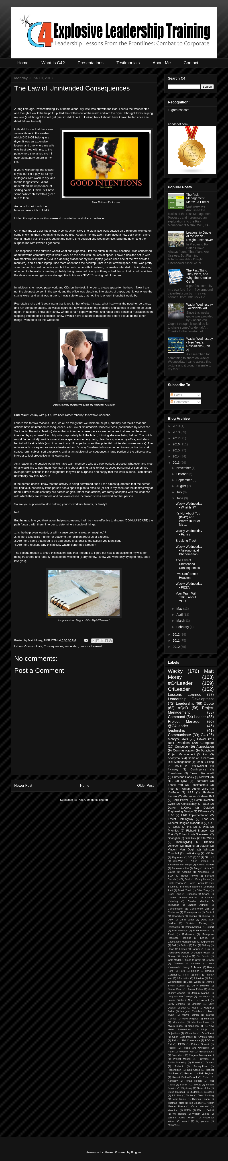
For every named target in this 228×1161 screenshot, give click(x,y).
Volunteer (173, 1110)
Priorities (173, 830)
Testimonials (128, 62)
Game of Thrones (199, 758)
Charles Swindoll (197, 905)
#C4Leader (180, 683)
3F (206, 857)
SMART (184, 1084)
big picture (202, 1121)
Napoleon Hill (195, 1026)
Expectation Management (182, 941)
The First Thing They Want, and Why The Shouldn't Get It (199, 276)
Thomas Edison (201, 1099)
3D (198, 857)
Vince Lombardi (200, 1106)
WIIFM (187, 1110)
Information (183, 978)
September (184, 480)
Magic (195, 1007)
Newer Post (23, 785)
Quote (209, 703)
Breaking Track (186, 540)
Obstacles (190, 1033)
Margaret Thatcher (191, 1011)
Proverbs (204, 1059)
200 (190, 857)
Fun (208, 949)
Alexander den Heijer (180, 864)
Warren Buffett (205, 1110)
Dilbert (210, 927)
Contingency (198, 769)
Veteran (204, 845)
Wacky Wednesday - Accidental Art (199, 306)
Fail (174, 945)
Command (176, 717)
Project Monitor (182, 1059)
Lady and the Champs (180, 996)
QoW (184, 780)
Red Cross (193, 1069)
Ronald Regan (193, 1080)
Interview (199, 978)
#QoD (183, 708)
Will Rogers (179, 1113)
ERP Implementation (194, 815)
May (179, 608)
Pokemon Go (186, 1051)
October (182, 474)
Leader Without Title (180, 1000)
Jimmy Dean (175, 989)
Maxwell (204, 777)
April (179, 614)
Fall (195, 945)
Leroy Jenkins (176, 1003)
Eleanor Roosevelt (202, 773)
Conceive (181, 746)
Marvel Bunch (190, 1014)
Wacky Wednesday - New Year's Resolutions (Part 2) (199, 344)
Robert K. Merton (40, 431)
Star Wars (207, 838)
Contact (191, 62)
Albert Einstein (199, 861)
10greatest (177, 857)
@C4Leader (178, 726)
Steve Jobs (203, 1088)
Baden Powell (189, 875)
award (185, 1121)
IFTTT (186, 974)
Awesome (203, 872)
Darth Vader (187, 919)
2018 (177, 432)
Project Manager (184, 721)
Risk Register (206, 1073)
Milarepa (209, 1018)
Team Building (205, 762)
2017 (177, 438)
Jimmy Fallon (195, 989)
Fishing (206, 945)
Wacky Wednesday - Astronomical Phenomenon (189, 550)
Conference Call (199, 908)
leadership (71, 646)
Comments (180, 402)
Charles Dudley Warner (182, 897)
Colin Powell (180, 800)
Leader (200, 717)
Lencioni (204, 1000)
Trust (171, 788)
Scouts (197, 1084)
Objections (174, 1033)
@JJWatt (178, 861)
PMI (174, 1040)
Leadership (185, 703)
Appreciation (205, 746)
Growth (210, 960)
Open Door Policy (182, 1036)
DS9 (170, 919)
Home (23, 62)
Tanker (190, 1095)
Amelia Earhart (205, 864)
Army (197, 868)
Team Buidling (206, 1095)
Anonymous (175, 758)
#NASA (210, 853)
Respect (188, 1073)
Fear (205, 819)
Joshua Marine (200, 993)
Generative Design (178, 952)
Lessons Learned (91, 646)
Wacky (175, 671)
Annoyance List (180, 868)
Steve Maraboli (176, 1092)
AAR (190, 792)
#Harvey (173, 769)
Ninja (204, 1029)
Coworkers (178, 916)
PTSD (181, 1044)
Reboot (179, 1066)
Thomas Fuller (176, 1102)
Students (195, 1092)
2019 (177, 426)
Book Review (175, 883)
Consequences (53, 646)
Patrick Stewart (200, 1044)
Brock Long (174, 894)
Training (190, 845)
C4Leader (179, 689)
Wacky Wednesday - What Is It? (189, 505)
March (181, 620)
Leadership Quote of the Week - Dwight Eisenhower (199, 236)
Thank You (175, 784)
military (172, 1125)
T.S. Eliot (176, 1095)
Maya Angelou (190, 1018)
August (181, 486)
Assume (186, 872)
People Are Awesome (196, 1047)
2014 (177, 456)
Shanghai (174, 838)
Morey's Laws (178, 739)
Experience (207, 941)
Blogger (136, 1152)
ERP (171, 815)
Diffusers (203, 811)
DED (206, 803)
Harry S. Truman (192, 967)
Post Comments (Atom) (93, 799)
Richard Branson (197, 830)
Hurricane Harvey (183, 777)
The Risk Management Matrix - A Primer (197, 198)
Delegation (174, 927)
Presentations (91, 62)
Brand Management (191, 886)
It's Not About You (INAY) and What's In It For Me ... (188, 519)
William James (200, 1113)
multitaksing (192, 853)
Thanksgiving (183, 842)
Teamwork (201, 780)
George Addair (201, 952)
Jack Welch (194, 981)
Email (171, 934)
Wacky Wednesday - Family (189, 532)
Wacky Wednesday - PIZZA (189, 585)
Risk (170, 834)
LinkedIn (196, 1003)
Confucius (173, 912)
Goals (176, 826)
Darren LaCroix (179, 807)
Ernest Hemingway (180, 819)
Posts (176, 395)
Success (209, 1092)
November (183, 468)
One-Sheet (208, 1033)
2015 (177, 450)
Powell (201, 739)
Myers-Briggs (175, 1026)
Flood (171, 949)
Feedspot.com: (178, 124)
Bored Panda (196, 883)
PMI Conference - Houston (188, 575)
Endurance (188, 934)
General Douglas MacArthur (185, 823)
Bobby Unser (202, 879)
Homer (195, 971)
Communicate (33, 646)
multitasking (199, 765)
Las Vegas (204, 996)
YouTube (173, 792)
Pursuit (196, 1062)
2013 (177, 462)
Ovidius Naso (206, 1036)
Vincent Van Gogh (181, 849)
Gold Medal (174, 960)
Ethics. (204, 938)
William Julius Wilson (181, 1117)
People (172, 1047)
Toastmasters (199, 784)
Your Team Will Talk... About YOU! (186, 597)
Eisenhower (175, 773)
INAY (198, 974)
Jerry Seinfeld (200, 985)
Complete (207, 743)
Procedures (178, 1055)
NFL (170, 780)
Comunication (175, 908)
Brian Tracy (203, 890)
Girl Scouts (202, 956)
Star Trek (190, 838)
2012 (177, 634)
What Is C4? (53, 62)
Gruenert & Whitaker (187, 963)
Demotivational (193, 927)
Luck (183, 1007)
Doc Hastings (179, 930)
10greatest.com (178, 110)
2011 (177, 640)
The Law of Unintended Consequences (188, 564)
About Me (162, 62)
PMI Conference (190, 1040)
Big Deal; (185, 879)
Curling (206, 916)
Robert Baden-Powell (184, 1077)
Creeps (193, 916)
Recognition (200, 1066)
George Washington (179, 956)
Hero (182, 971)
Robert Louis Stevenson (194, 834)
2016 (177, 444)
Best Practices (178, 743)
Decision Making (196, 923)
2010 (177, 646)
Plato (171, 1051)
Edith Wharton (201, 930)
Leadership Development (191, 699)
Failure (184, 945)
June (180, 498)
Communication (184, 750)
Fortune (196, 949)
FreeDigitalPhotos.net (103, 405)
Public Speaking (177, 1062)
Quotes (210, 1062)
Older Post (145, 785)
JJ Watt (203, 826)
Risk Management (179, 762)
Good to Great (193, 960)
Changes (192, 894)
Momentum (179, 1022)
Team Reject (179, 1099)
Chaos (205, 894)
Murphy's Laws (200, 1022)
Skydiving (186, 1088)
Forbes (183, 949)
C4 (203, 735)
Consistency (189, 803)
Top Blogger (196, 1102)
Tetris (178, 765)
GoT (211, 823)
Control (210, 912)
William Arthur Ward (194, 788)
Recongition (174, 1069)
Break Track (184, 890)
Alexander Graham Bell (198, 796)
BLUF (171, 875)
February (183, 627)
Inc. (189, 826)
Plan (205, 754)
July (179, 492)
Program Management (201, 1055)
